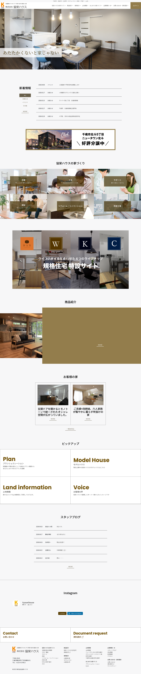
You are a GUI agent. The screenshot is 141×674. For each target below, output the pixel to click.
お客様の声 (67, 662)
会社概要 (110, 652)
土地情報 (88, 650)
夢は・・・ (60, 558)
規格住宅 (67, 652)
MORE (25, 111)
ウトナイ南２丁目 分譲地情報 (68, 100)
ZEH (43, 664)
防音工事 (44, 660)
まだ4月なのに (61, 534)
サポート (44, 654)
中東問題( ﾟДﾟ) (61, 550)
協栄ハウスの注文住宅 (70, 650)
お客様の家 (67, 658)
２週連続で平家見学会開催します (69, 85)
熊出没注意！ (61, 542)
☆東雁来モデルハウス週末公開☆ (69, 93)
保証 (43, 656)
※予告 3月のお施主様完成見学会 (69, 116)
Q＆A (87, 666)
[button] (58, 5)
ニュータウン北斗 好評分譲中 (94, 652)
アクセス (110, 656)
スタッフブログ (112, 650)
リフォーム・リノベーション (50, 658)
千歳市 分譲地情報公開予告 (68, 108)
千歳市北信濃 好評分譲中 (93, 658)
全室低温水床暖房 (47, 650)
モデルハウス (67, 660)
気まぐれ (59, 526)
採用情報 (110, 654)
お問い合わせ (111, 662)
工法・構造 (45, 652)
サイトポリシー (112, 666)
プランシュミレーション (93, 664)
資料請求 (111, 664)
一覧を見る (70, 429)
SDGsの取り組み (46, 662)
